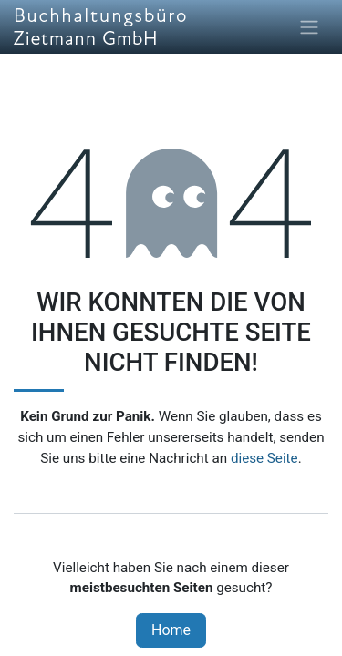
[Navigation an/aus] (309, 26)
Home (171, 630)
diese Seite (264, 458)
